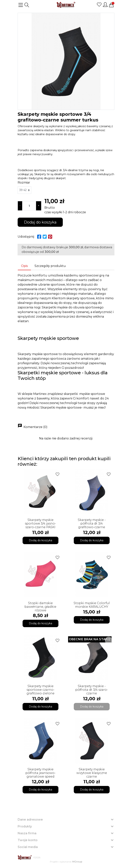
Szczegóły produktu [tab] (50, 266)
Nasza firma (27, 833)
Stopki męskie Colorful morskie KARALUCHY (92, 604)
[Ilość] (29, 205)
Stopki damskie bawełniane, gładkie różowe (40, 606)
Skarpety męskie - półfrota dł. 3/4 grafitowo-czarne (92, 523)
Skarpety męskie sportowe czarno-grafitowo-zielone (40, 689)
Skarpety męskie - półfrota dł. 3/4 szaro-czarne (91, 689)
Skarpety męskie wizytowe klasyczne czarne (91, 772)
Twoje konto (28, 840)
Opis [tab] (24, 266)
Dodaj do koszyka (40, 222)
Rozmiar (24, 182)
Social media (28, 847)
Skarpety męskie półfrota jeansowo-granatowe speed (40, 772)
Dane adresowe (30, 819)
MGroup (77, 861)
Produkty (25, 826)
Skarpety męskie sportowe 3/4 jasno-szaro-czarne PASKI (40, 523)
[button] (27, 5)
